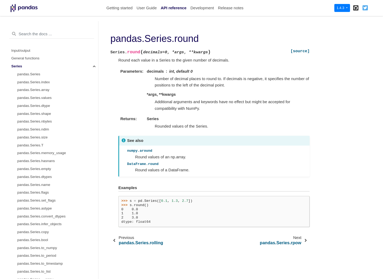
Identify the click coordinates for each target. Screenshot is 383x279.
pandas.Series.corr (32, 265)
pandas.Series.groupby (35, 178)
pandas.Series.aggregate (37, 154)
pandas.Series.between (36, 249)
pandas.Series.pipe (32, 210)
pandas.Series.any (32, 234)
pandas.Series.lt (30, 75)
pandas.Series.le (30, 91)
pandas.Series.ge (31, 99)
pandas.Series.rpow (33, 44)
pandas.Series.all (31, 226)
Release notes (230, 8)
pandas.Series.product (35, 123)
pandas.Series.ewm (33, 202)
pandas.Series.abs (32, 218)
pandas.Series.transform (36, 162)
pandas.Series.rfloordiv (35, 28)
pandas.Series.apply (33, 139)
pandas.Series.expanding (37, 194)
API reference (173, 8)
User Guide (146, 8)
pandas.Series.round (35, 67)
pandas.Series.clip (32, 257)
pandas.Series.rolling (34, 186)
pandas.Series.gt (30, 83)
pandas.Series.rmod (33, 36)
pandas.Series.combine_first (40, 60)
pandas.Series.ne (31, 107)
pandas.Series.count (33, 273)
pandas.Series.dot (31, 131)
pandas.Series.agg (32, 147)
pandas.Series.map (32, 170)
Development (202, 8)
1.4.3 (340, 8)
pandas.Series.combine (36, 52)
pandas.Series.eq (31, 115)
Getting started (119, 8)
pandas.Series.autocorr (36, 241)
